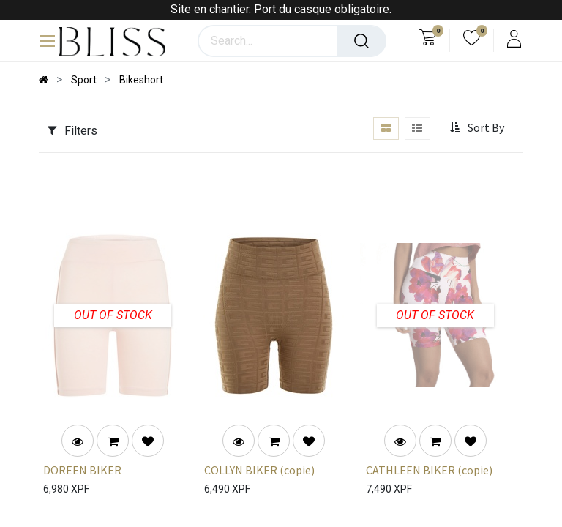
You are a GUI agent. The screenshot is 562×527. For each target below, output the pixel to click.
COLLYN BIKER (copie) (259, 470)
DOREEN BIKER (82, 470)
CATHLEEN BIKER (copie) (429, 470)
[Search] (361, 41)
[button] (478, 128)
